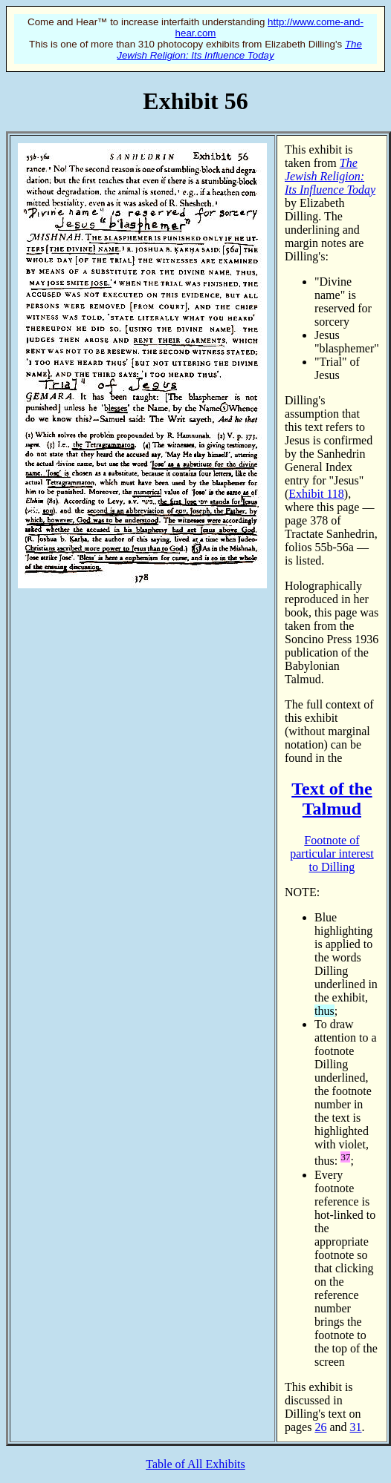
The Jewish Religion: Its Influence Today (239, 50)
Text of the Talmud (331, 798)
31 (356, 1427)
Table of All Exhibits (195, 1464)
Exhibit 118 (316, 493)
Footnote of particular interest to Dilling (331, 853)
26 (320, 1427)
